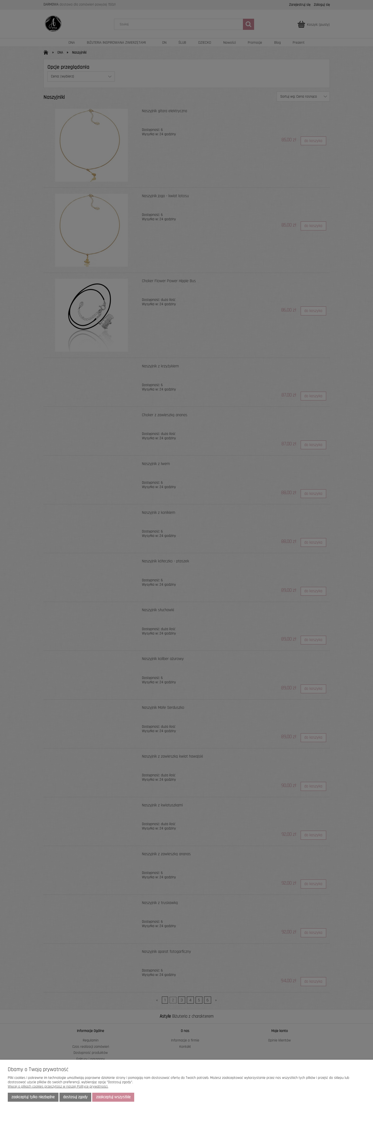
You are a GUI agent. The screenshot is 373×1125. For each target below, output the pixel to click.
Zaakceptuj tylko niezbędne (33, 1097)
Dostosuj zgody (75, 1097)
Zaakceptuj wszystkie (113, 1097)
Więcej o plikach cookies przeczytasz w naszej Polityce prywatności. (58, 1086)
